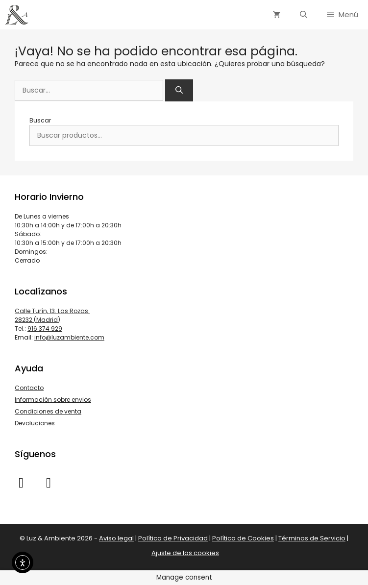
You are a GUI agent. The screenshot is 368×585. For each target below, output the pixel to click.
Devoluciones (35, 423)
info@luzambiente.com (69, 337)
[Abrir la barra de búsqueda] (303, 14)
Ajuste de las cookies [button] (185, 553)
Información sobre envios (53, 399)
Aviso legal (116, 538)
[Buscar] (179, 90)
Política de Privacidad (173, 538)
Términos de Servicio (311, 538)
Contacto (29, 388)
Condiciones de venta (48, 411)
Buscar (40, 120)
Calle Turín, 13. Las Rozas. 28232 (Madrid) (52, 315)
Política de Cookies (243, 538)
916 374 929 (44, 328)
